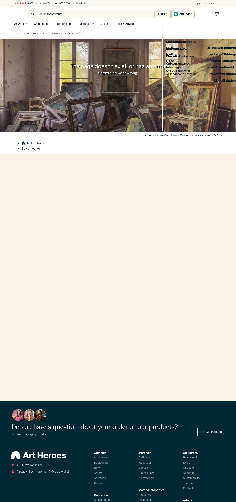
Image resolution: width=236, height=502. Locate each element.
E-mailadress (136, 169)
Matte (142, 314)
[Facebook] (39, 332)
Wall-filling (145, 324)
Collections (42, 23)
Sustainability (191, 282)
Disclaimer (41, 351)
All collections (103, 304)
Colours (99, 287)
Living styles (102, 314)
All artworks (101, 262)
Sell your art (190, 309)
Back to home (33, 143)
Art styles (100, 282)
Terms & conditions (22, 351)
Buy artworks (31, 148)
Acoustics (145, 299)
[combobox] (109, 14)
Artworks (19, 23)
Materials (88, 23)
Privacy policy (83, 351)
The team (189, 287)
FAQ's (186, 267)
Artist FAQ (189, 314)
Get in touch (211, 236)
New (97, 272)
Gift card (188, 272)
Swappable (146, 304)
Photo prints (146, 277)
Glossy (143, 319)
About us (188, 277)
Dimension (66, 23)
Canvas (143, 272)
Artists (107, 23)
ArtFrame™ (146, 262)
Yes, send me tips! (143, 187)
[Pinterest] (33, 332)
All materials (146, 282)
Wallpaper (145, 267)
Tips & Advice (130, 23)
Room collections (105, 309)
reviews (32, 3)
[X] (45, 332)
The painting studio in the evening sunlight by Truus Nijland (188, 134)
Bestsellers (101, 267)
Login (197, 3)
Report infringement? (62, 351)
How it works (191, 262)
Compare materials (151, 330)
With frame (145, 309)
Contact (209, 3)
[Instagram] (28, 332)
